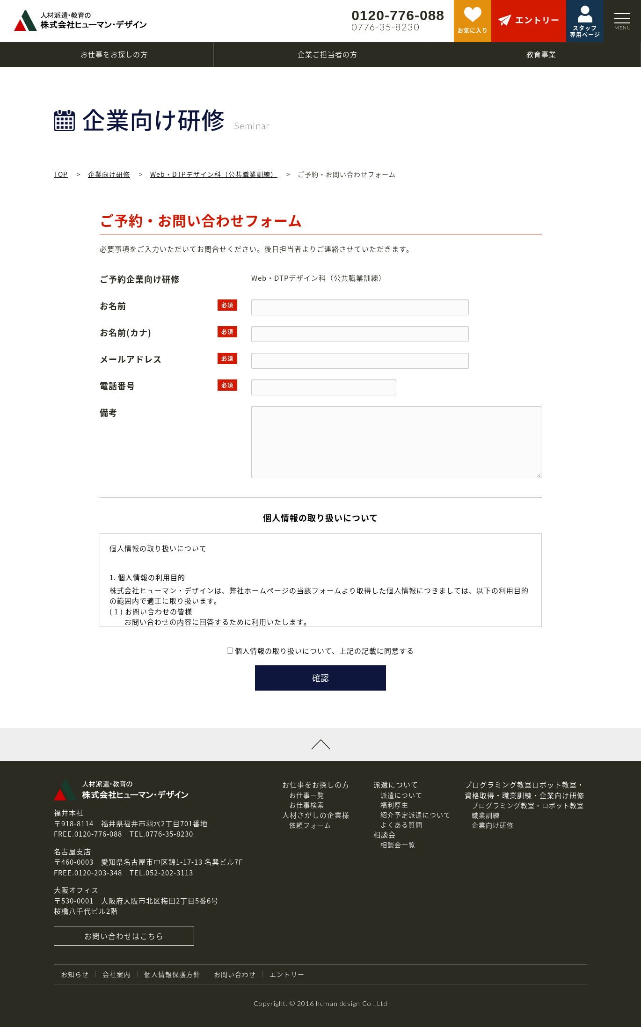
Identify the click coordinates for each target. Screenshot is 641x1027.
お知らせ (75, 974)
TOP (61, 174)
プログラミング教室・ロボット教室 (528, 805)
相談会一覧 (397, 844)
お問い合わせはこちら (124, 935)
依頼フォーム (310, 825)
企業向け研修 (109, 174)
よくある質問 (401, 824)
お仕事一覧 (306, 795)
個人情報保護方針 (172, 974)
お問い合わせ (235, 974)
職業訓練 (486, 815)
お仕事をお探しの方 (316, 784)
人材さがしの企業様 (316, 815)
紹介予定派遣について (415, 814)
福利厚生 (394, 804)
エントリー (287, 974)
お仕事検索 (306, 804)
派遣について (401, 795)
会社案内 (116, 974)
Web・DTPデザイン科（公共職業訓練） (213, 174)
